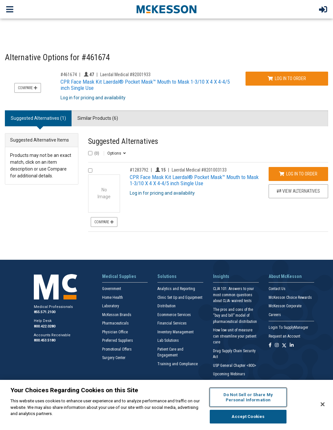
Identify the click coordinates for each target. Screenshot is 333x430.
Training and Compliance (177, 364)
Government (111, 288)
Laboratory (110, 306)
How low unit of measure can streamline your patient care (234, 336)
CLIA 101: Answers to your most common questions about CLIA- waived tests (233, 294)
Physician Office (115, 332)
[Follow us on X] (284, 345)
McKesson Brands (116, 314)
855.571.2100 (44, 312)
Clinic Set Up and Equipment (179, 297)
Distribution (166, 306)
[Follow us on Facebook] (270, 345)
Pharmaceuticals (115, 323)
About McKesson (285, 276)
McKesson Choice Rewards (290, 297)
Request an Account (284, 336)
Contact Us (277, 288)
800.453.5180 (44, 340)
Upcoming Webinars (229, 374)
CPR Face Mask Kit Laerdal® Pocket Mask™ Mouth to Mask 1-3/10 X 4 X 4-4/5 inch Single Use (145, 84)
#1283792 (139, 170)
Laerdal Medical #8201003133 (199, 170)
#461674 (68, 74)
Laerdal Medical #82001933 (125, 74)
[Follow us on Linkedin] (292, 345)
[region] (166, 405)
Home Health (112, 297)
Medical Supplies (119, 276)
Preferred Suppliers (117, 340)
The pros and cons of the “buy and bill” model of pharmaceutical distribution (235, 315)
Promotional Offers (117, 349)
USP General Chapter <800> (234, 365)
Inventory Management (175, 332)
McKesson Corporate (285, 306)
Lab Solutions (168, 340)
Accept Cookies (248, 416)
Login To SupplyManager (288, 327)
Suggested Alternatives (123, 141)
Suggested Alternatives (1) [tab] (38, 118)
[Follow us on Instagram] (277, 345)
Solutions (167, 276)
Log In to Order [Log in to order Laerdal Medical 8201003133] (298, 173)
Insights (221, 276)
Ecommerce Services (174, 314)
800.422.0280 (44, 326)
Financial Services (172, 323)
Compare (27, 88)
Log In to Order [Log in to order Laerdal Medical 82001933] (287, 78)
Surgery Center (114, 357)
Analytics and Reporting (176, 288)
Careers (275, 314)
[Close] (322, 404)
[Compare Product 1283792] (90, 170)
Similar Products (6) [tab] (97, 118)
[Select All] (90, 153)
